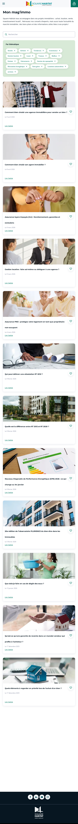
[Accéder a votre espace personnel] (74, 3)
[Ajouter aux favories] (70, 111)
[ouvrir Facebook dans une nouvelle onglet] (30, 797)
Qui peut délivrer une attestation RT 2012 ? (24, 374)
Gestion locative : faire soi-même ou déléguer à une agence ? (32, 269)
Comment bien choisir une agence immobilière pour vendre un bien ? (36, 112)
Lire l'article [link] (9, 126)
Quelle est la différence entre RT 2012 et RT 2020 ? (27, 427)
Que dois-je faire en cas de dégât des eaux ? (24, 584)
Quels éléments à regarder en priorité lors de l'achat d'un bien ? (33, 688)
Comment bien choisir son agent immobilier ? (25, 165)
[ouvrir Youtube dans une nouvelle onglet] (41, 797)
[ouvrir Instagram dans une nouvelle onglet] (47, 797)
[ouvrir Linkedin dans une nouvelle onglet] (36, 797)
